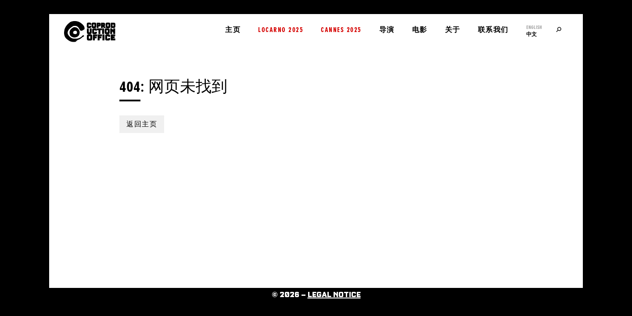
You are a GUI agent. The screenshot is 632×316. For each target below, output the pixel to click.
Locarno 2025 (280, 30)
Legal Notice (334, 295)
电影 (419, 30)
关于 (452, 30)
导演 (387, 30)
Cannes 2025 (341, 30)
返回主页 (141, 124)
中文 (531, 34)
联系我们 (493, 30)
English (534, 27)
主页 (233, 30)
